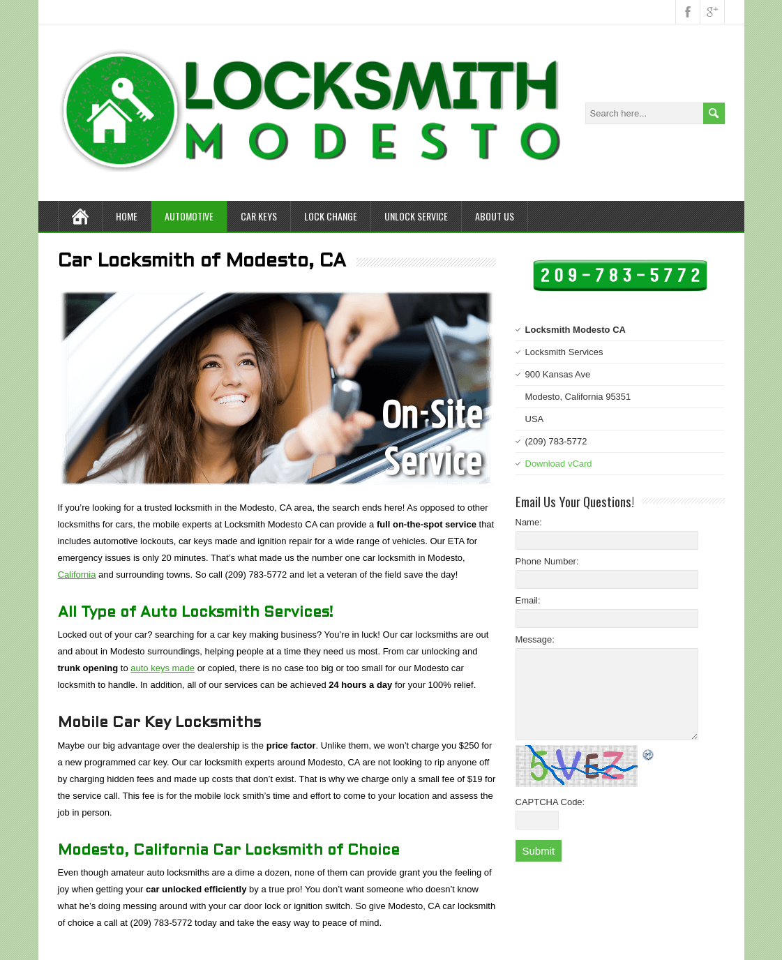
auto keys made (162, 668)
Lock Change (330, 216)
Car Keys (259, 216)
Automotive (189, 216)
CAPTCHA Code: (550, 802)
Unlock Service (416, 216)
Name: (529, 522)
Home (126, 216)
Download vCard (558, 463)
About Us (494, 216)
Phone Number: (547, 561)
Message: (535, 639)
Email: (528, 600)
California (77, 574)
